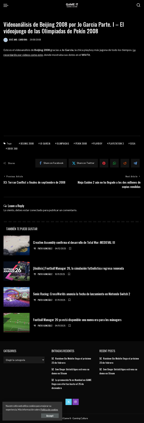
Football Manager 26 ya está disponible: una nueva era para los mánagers (78, 319)
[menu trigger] (6, 5)
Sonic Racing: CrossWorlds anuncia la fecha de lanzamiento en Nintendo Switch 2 (83, 294)
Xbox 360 (12, 148)
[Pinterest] (104, 163)
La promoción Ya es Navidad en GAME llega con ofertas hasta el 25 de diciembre (71, 384)
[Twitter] (83, 163)
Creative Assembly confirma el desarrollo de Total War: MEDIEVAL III (74, 242)
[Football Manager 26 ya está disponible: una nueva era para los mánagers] (16, 323)
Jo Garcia (45, 143)
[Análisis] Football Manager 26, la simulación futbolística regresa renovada (79, 268)
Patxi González (45, 248)
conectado (36, 210)
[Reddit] (124, 163)
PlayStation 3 (116, 143)
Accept (42, 415)
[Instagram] (75, 402)
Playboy (97, 143)
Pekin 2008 (81, 143)
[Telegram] (135, 163)
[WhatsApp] (114, 163)
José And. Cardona (18, 39)
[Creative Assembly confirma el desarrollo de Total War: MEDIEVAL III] (16, 245)
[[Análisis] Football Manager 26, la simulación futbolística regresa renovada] (16, 271)
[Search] (138, 5)
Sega (132, 143)
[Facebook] (51, 163)
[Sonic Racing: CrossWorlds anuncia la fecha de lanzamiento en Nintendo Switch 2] (16, 297)
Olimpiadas (63, 143)
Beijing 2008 (27, 143)
